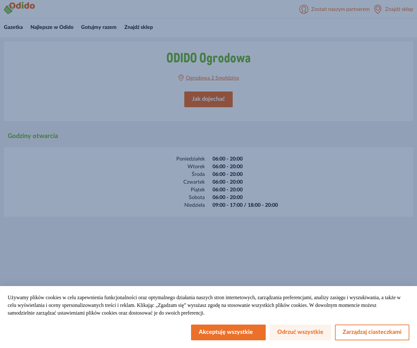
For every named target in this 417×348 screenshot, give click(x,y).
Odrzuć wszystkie (300, 332)
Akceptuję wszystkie (228, 332)
